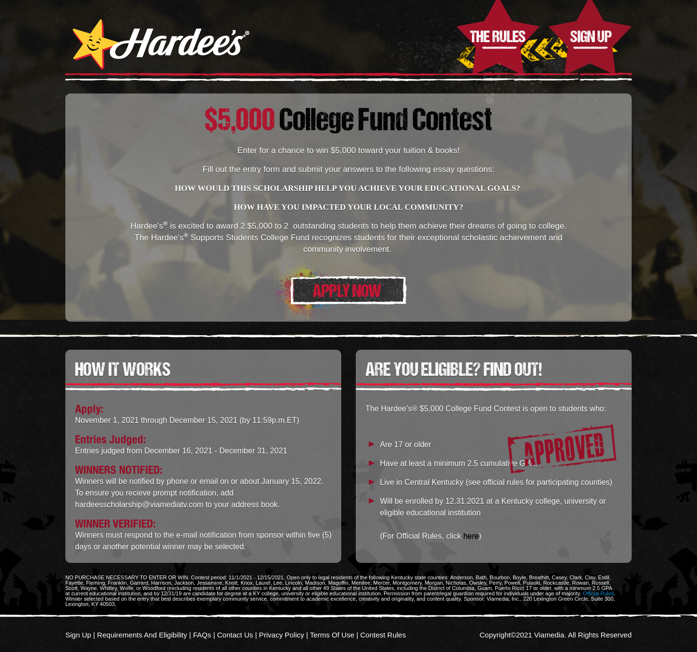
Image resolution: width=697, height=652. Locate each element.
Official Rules (598, 593)
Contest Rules (383, 635)
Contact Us (235, 635)
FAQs (202, 635)
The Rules (498, 38)
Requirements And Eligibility (142, 635)
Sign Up (590, 38)
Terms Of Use (332, 635)
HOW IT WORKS (122, 369)
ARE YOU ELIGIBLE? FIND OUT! (453, 369)
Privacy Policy (281, 635)
